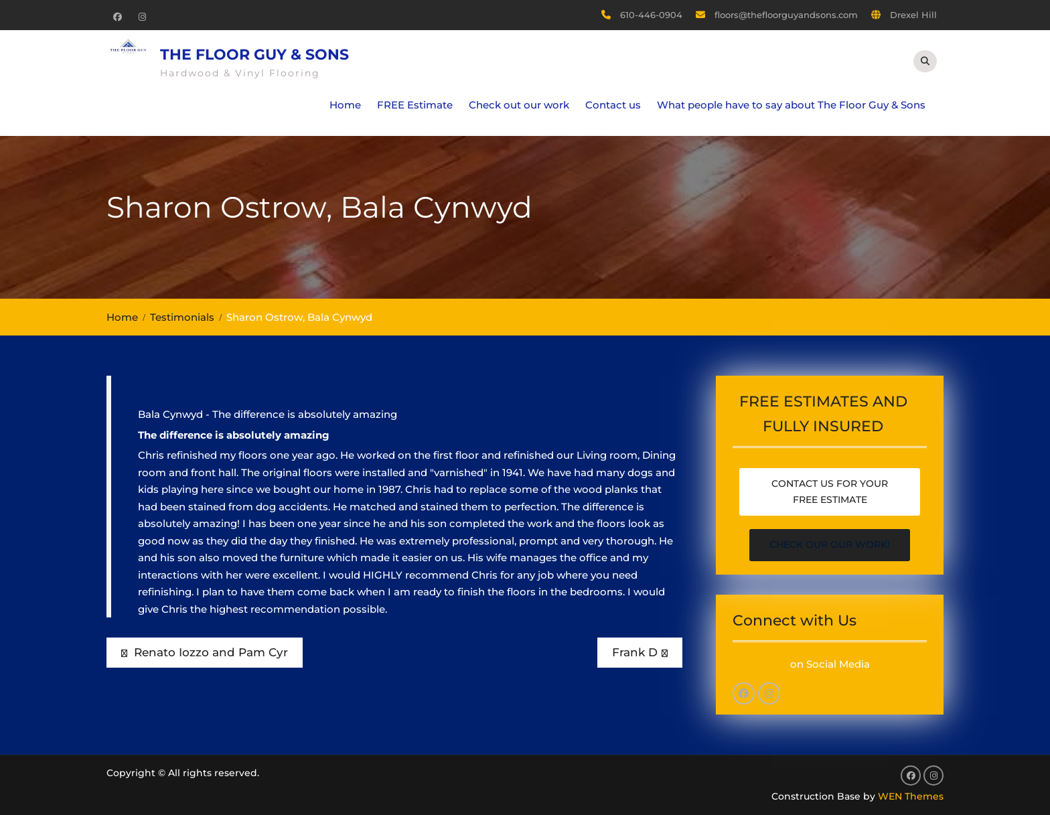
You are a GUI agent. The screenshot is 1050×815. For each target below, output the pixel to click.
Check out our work (519, 104)
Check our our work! (829, 544)
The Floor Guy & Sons (254, 55)
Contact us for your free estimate (829, 491)
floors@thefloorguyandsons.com (786, 14)
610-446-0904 (651, 14)
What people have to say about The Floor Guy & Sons (791, 104)
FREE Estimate (415, 104)
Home (345, 104)
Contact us (613, 104)
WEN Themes (911, 796)
